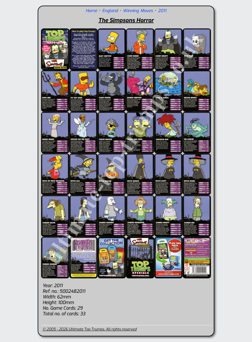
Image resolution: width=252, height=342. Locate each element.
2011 (162, 11)
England (110, 11)
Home (91, 11)
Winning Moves (138, 11)
